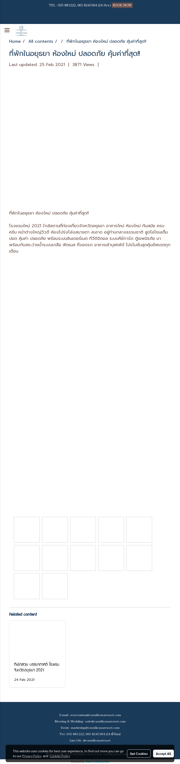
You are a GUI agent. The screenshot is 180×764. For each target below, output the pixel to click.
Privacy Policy (31, 756)
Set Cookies (139, 753)
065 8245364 (87, 5)
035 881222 (67, 5)
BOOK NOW (123, 5)
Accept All (163, 753)
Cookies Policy (60, 756)
